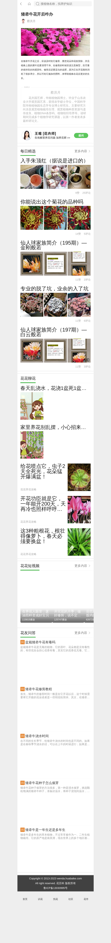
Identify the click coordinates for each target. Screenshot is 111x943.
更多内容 (81, 193)
